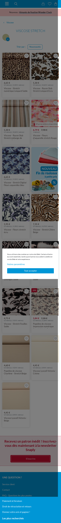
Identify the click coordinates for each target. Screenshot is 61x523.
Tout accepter (30, 270)
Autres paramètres (16, 264)
